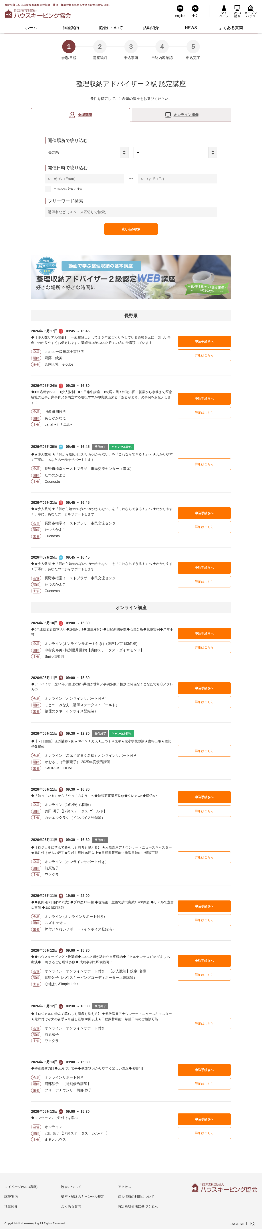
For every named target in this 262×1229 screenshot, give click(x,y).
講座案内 (11, 1196)
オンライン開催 (186, 115)
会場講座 (85, 115)
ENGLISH (237, 1224)
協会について (71, 1187)
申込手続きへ (204, 341)
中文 (252, 1224)
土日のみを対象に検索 (68, 189)
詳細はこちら (204, 355)
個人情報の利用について (136, 1196)
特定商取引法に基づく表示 (138, 1206)
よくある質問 (71, 1206)
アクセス (124, 1187)
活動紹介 (11, 1206)
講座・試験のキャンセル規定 (82, 1196)
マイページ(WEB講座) (21, 1187)
